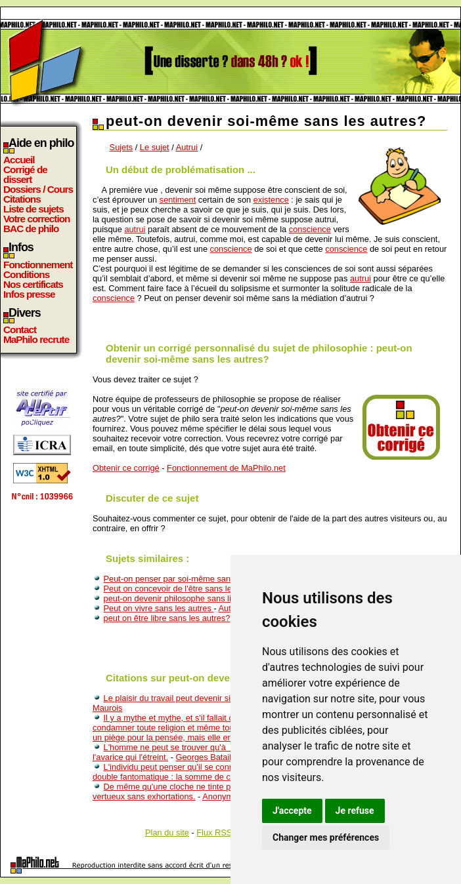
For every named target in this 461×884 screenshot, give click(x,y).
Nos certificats (33, 284)
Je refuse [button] (355, 810)
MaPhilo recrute (36, 339)
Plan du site (167, 832)
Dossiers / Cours (38, 189)
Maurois (108, 708)
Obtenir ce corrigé (126, 468)
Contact (19, 329)
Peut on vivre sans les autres (159, 608)
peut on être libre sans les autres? (167, 618)
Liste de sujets (33, 209)
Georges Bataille (207, 757)
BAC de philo (30, 228)
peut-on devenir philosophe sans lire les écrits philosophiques (218, 598)
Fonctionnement (37, 265)
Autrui (187, 147)
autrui (134, 229)
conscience (310, 229)
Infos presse (29, 294)
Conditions (26, 274)
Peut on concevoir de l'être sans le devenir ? (186, 588)
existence (271, 200)
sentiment (178, 200)
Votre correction (36, 219)
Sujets (121, 147)
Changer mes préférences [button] (326, 837)
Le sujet (154, 147)
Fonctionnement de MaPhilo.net (226, 468)
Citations (22, 199)
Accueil (19, 160)
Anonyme (220, 796)
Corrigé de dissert (25, 174)
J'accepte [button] (292, 810)
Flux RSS (214, 832)
